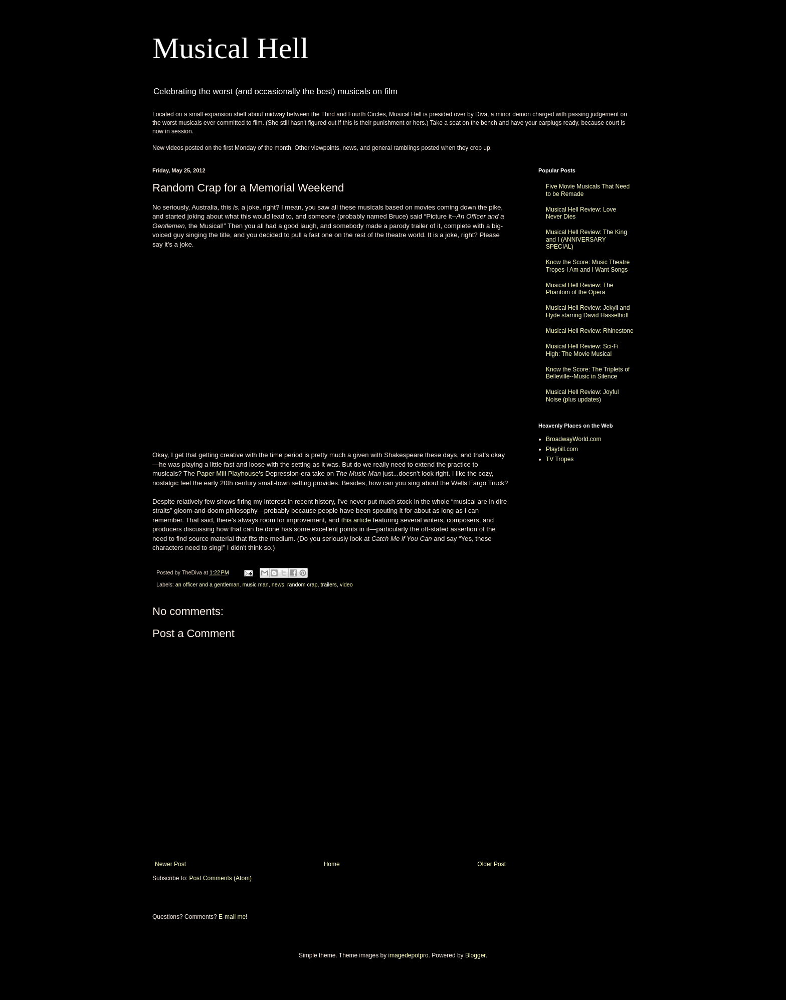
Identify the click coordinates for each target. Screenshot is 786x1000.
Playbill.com (562, 449)
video (346, 584)
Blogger (475, 955)
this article (356, 520)
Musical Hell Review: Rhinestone (590, 330)
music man (255, 584)
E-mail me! (233, 916)
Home (332, 864)
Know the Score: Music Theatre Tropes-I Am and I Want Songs (588, 266)
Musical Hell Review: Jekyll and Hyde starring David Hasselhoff (588, 311)
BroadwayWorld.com (573, 439)
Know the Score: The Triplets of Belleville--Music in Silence (588, 373)
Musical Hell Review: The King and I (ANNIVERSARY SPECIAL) (586, 239)
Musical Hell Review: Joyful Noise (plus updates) (582, 395)
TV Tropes (559, 459)
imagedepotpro (408, 955)
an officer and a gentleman (207, 584)
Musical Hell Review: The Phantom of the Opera (580, 289)
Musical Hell (230, 48)
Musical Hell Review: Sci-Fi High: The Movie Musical (582, 350)
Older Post (491, 864)
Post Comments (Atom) (220, 878)
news (278, 584)
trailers (329, 584)
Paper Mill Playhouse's (230, 473)
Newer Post (170, 864)
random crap (302, 584)
